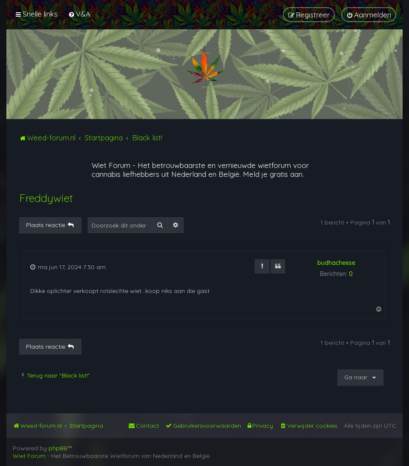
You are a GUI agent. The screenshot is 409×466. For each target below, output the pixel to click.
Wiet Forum (111, 165)
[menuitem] (79, 13)
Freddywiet (46, 198)
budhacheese (336, 263)
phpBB (58, 448)
